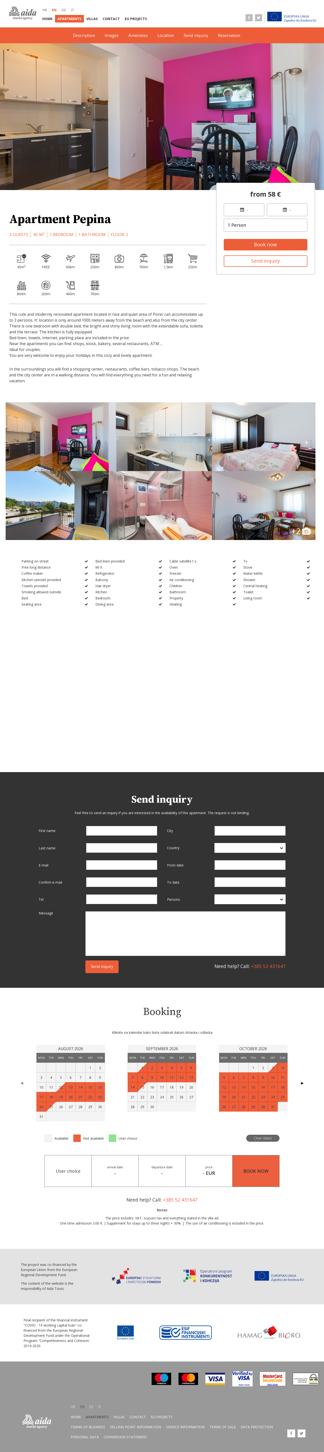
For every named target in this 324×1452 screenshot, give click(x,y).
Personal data (85, 1437)
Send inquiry (196, 35)
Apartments (69, 18)
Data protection (257, 1427)
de (63, 10)
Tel (41, 899)
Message (46, 913)
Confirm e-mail (50, 882)
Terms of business (88, 1427)
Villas (92, 18)
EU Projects (136, 18)
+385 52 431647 (268, 966)
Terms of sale (223, 1427)
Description (84, 35)
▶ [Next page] (302, 1083)
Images (112, 35)
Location (165, 35)
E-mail (43, 865)
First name (47, 830)
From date (175, 865)
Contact (111, 18)
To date (173, 882)
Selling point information (135, 1427)
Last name (47, 847)
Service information (185, 1427)
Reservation (229, 35)
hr (44, 10)
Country (173, 847)
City (170, 830)
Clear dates (263, 1138)
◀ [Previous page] (22, 1083)
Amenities (138, 35)
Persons (173, 899)
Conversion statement (125, 1437)
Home (47, 18)
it (72, 10)
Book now (265, 244)
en (54, 10)
